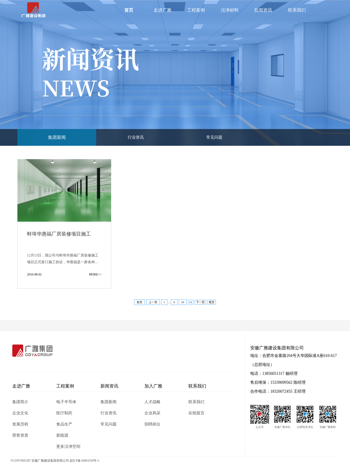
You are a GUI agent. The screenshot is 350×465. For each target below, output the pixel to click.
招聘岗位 (152, 424)
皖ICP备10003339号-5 (84, 460)
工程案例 (196, 10)
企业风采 (152, 413)
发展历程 (20, 424)
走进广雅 (162, 10)
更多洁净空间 (68, 446)
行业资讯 (136, 137)
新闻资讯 (263, 10)
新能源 (62, 435)
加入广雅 (153, 386)
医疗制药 (64, 413)
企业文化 (20, 413)
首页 (128, 10)
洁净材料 (230, 10)
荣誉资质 (20, 435)
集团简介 (20, 402)
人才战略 (152, 402)
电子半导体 (66, 402)
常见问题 (214, 137)
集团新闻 (57, 137)
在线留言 (196, 413)
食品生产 (64, 424)
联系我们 (297, 10)
